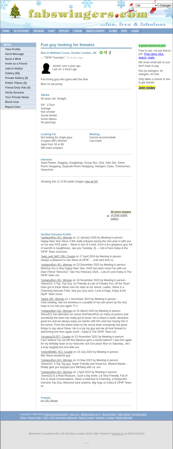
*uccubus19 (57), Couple (55, 336)
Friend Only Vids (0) (17, 87)
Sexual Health (109, 414)
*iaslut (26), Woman (52, 299)
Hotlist (64, 31)
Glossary (100, 417)
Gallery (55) (12, 73)
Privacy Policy (35, 417)
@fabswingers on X (90, 414)
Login (135, 31)
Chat (51, 31)
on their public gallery (121, 215)
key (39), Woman (49, 400)
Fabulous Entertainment (55, 414)
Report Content (86, 417)
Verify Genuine (14, 92)
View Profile (12, 49)
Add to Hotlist (14, 68)
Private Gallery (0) (16, 78)
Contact (110, 417)
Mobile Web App (124, 417)
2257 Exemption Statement (63, 417)
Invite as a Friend (16, 63)
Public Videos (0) (16, 83)
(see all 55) (91, 181)
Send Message (14, 54)
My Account (21, 31)
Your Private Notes (17, 97)
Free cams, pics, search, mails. (151, 55)
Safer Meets (124, 414)
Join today (146, 87)
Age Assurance (139, 414)
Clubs (113, 31)
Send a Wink (13, 59)
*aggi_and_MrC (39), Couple (58, 256)
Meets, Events (95, 31)
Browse (39, 31)
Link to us (74, 414)
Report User (13, 106)
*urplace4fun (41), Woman (56, 237)
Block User (12, 102)
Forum (78, 31)
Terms (23, 417)
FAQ (46, 417)
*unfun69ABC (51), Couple (57, 352)
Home (5, 31)
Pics (124, 31)
